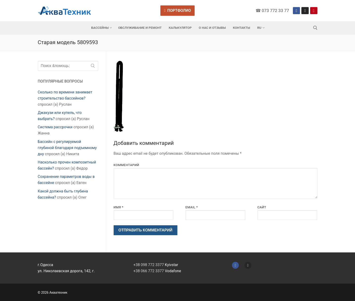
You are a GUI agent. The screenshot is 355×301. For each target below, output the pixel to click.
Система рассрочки (55, 127)
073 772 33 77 (275, 10)
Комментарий (126, 165)
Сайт (261, 207)
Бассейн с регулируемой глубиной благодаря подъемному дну (67, 147)
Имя (119, 207)
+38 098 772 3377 (148, 265)
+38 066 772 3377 (148, 271)
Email (191, 207)
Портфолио (177, 10)
